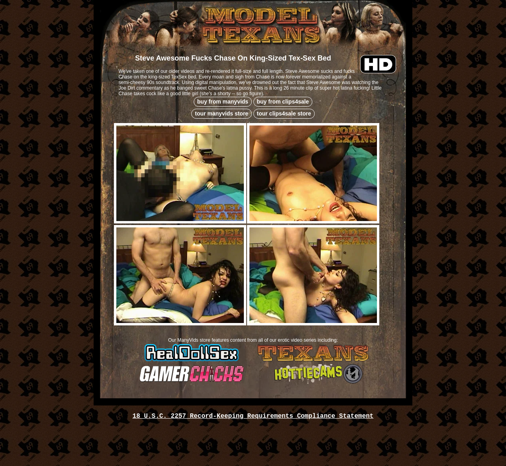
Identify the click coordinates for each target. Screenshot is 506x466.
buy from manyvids (222, 101)
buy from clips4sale (283, 101)
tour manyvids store (221, 113)
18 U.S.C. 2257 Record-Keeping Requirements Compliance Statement (253, 416)
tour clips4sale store (284, 113)
